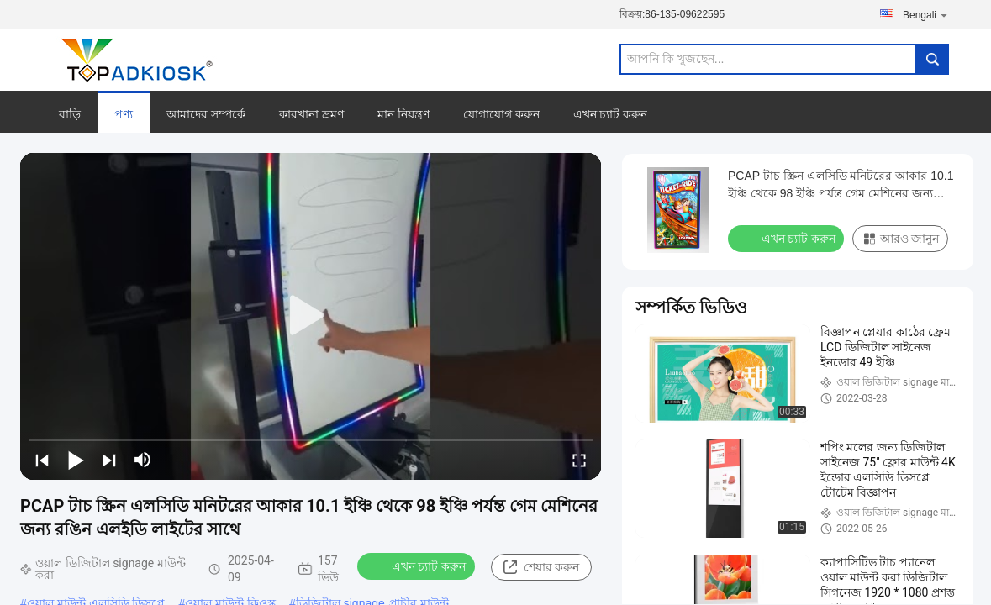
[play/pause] (75, 459)
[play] (311, 316)
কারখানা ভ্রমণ (311, 114)
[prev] (42, 459)
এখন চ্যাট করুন (610, 114)
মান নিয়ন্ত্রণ (403, 114)
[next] (109, 459)
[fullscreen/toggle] (579, 459)
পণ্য (123, 114)
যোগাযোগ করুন (501, 114)
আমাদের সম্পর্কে (205, 114)
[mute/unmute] (143, 459)
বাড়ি (70, 114)
